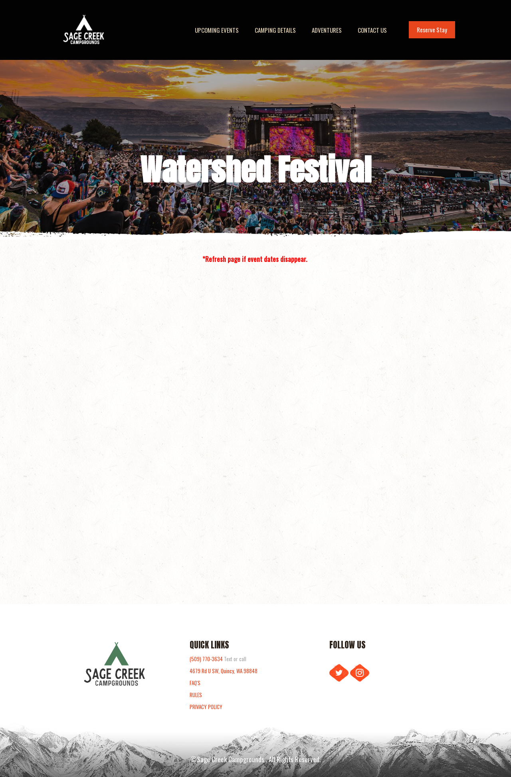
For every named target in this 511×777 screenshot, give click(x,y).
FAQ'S (195, 683)
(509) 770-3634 (207, 659)
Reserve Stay (432, 29)
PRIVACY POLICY (206, 707)
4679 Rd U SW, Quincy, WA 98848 (223, 671)
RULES (196, 695)
